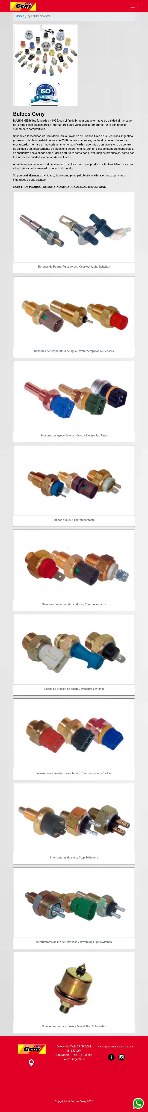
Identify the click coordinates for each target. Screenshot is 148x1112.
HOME (20, 16)
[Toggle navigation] (133, 6)
